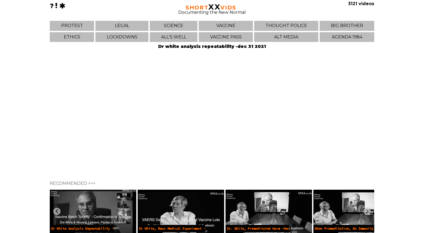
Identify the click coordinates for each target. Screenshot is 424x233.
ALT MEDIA (286, 37)
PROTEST (72, 25)
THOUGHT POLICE (286, 25)
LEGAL (122, 25)
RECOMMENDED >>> (72, 183)
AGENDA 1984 (347, 37)
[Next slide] (367, 211)
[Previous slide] (57, 211)
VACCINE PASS (226, 37)
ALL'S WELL (173, 37)
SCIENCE (173, 25)
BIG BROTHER (347, 25)
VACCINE (226, 25)
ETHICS (72, 37)
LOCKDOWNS (122, 37)
